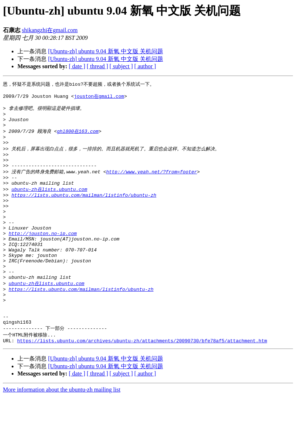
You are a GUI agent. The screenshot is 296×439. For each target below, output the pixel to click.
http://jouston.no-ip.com (43, 257)
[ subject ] (121, 66)
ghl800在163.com (77, 138)
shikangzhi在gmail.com (50, 30)
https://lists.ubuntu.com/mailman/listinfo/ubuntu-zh (83, 211)
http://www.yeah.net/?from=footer (151, 184)
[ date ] (77, 66)
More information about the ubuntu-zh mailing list (62, 433)
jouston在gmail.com (99, 98)
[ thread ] (97, 66)
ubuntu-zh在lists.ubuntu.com (49, 204)
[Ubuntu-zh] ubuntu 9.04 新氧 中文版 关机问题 (105, 51)
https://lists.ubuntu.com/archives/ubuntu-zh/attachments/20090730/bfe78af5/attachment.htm (142, 383)
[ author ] (145, 66)
